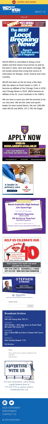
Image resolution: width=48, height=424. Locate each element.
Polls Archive (13, 357)
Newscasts (8, 317)
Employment (9, 411)
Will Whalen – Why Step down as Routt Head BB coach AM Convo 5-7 (23, 326)
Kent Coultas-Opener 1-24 (15, 340)
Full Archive (9, 344)
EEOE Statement (11, 408)
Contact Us (9, 414)
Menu (23, 17)
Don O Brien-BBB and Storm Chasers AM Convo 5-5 (24, 334)
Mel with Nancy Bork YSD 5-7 (16, 319)
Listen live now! (26, 2)
